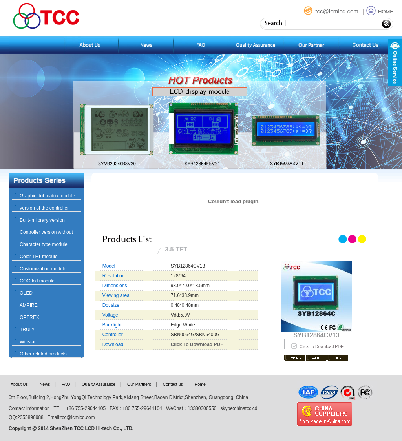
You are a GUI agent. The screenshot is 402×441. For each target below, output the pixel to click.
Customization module (43, 269)
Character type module (43, 244)
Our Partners (139, 384)
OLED (26, 293)
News (45, 384)
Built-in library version (42, 220)
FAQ (66, 384)
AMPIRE (29, 305)
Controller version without (46, 232)
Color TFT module (38, 256)
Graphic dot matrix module (47, 196)
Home (199, 384)
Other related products (43, 354)
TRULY (27, 329)
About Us (19, 384)
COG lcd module (37, 281)
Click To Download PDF (322, 346)
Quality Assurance (98, 384)
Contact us (173, 384)
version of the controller (44, 208)
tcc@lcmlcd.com (331, 11)
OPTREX (29, 317)
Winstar (28, 341)
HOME (379, 12)
